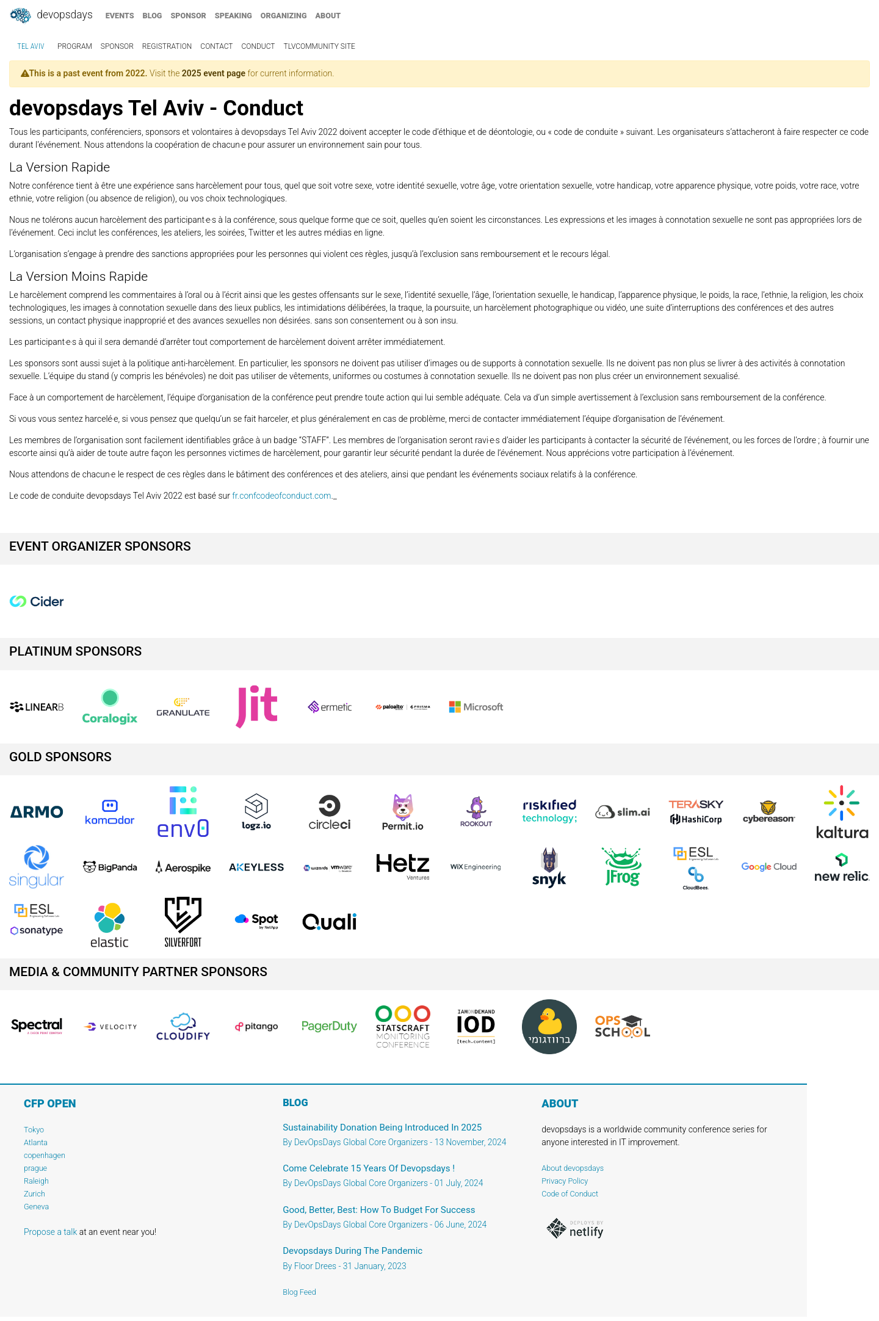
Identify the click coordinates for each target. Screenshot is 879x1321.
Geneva (36, 1206)
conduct (258, 46)
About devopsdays (572, 1168)
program (74, 46)
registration (167, 46)
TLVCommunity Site (319, 46)
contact (216, 46)
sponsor (188, 15)
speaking (233, 15)
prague (35, 1168)
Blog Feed (299, 1292)
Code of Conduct (569, 1193)
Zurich (34, 1193)
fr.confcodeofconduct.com (281, 496)
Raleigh (36, 1180)
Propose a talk (50, 1232)
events (120, 15)
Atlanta (36, 1142)
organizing (284, 15)
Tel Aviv (31, 46)
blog (152, 15)
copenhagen (44, 1155)
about (328, 15)
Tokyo (34, 1129)
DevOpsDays (51, 16)
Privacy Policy (564, 1180)
